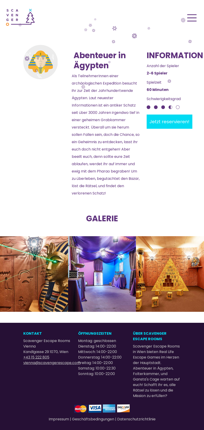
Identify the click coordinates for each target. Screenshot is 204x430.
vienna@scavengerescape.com (51, 362)
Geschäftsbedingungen (93, 419)
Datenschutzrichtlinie (136, 419)
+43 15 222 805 (36, 357)
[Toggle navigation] (192, 18)
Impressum (59, 419)
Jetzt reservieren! (169, 121)
